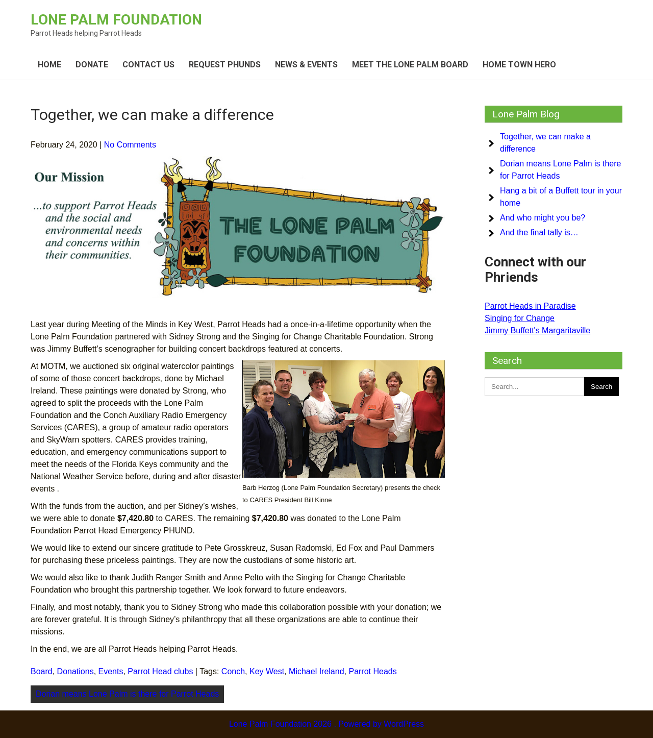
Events (110, 671)
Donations (75, 671)
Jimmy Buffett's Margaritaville (537, 330)
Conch (233, 671)
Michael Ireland (316, 671)
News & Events (306, 64)
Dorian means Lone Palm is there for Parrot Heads (127, 694)
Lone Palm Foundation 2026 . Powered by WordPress (326, 724)
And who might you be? (542, 217)
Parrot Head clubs (160, 671)
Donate (92, 64)
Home (49, 64)
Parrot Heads (372, 671)
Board (42, 671)
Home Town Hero (519, 64)
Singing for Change (520, 318)
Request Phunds (225, 64)
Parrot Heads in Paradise (530, 306)
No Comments (130, 144)
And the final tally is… (539, 232)
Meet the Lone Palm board (410, 64)
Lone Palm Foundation (116, 19)
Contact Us (148, 64)
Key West (266, 671)
